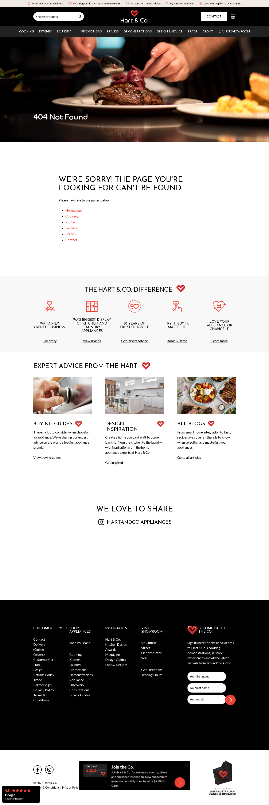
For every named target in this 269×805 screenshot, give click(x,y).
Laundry (64, 31)
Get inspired (114, 462)
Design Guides (115, 659)
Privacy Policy (43, 690)
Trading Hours (151, 675)
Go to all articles (189, 457)
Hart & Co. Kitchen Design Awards (116, 644)
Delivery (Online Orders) (39, 649)
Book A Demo (177, 341)
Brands (113, 31)
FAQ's (37, 670)
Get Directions (152, 670)
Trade (192, 31)
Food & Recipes (116, 665)
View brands (92, 341)
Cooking (26, 31)
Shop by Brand (79, 643)
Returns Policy (43, 675)
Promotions (91, 31)
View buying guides (47, 457)
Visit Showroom (234, 31)
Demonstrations (138, 31)
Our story (49, 341)
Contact (214, 16)
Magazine (112, 654)
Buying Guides (79, 695)
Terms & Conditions (46, 787)
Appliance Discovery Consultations (79, 685)
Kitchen (45, 31)
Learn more (219, 341)
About (207, 31)
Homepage (73, 210)
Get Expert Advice (134, 341)
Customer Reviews (14, 799)
